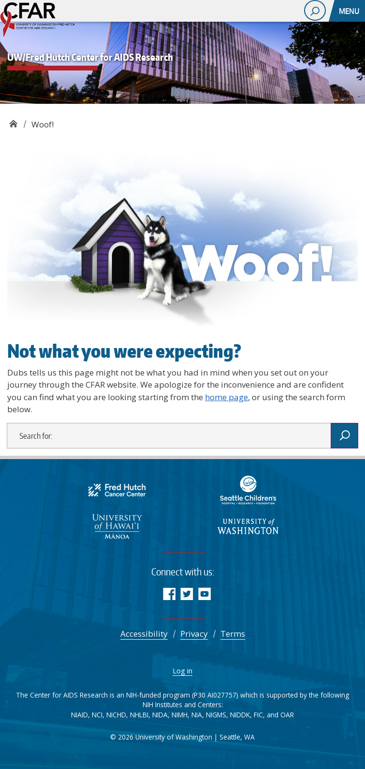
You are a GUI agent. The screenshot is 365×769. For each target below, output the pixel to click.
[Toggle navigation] (350, 11)
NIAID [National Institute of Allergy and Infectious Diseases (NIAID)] (79, 714)
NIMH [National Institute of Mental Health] (180, 714)
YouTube (204, 593)
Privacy (194, 633)
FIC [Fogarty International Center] (258, 714)
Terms (232, 633)
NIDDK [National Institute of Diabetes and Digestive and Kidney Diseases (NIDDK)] (240, 714)
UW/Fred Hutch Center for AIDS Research (13, 120)
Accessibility (144, 633)
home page (226, 397)
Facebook (168, 593)
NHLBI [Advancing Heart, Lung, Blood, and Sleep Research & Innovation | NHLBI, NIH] (139, 714)
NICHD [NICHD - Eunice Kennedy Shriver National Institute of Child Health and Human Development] (116, 714)
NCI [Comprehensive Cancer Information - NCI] (97, 714)
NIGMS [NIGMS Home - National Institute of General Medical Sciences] (216, 714)
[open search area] (315, 10)
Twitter (186, 593)
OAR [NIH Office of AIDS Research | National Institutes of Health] (287, 714)
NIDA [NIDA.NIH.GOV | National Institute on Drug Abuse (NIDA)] (160, 714)
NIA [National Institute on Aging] (196, 714)
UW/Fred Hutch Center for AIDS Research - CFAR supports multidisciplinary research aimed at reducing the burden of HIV (48, 21)
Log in (182, 670)
